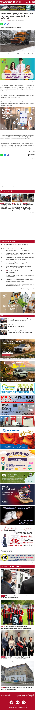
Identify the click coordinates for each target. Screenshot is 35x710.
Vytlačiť (31, 155)
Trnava (2, 596)
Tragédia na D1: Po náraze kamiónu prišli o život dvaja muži (19, 271)
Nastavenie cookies (21, 697)
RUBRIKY (18, 2)
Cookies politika (30, 697)
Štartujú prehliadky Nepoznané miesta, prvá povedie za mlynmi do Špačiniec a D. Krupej (20, 262)
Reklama (24, 695)
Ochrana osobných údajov (27, 694)
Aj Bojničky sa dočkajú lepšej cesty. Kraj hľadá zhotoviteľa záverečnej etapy (5, 205)
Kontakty (31, 695)
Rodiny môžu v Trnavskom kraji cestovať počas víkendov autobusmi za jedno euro (20, 258)
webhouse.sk (24, 707)
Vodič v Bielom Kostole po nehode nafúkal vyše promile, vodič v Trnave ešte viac (28, 206)
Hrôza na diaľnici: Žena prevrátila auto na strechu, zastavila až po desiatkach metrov (20, 280)
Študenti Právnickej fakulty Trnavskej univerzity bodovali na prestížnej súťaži (20, 331)
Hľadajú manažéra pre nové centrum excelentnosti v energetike (19, 325)
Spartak (3, 626)
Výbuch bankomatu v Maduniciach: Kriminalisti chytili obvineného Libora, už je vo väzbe (20, 284)
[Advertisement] (16, 172)
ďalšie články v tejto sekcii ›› (27, 289)
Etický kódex (18, 695)
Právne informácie (17, 694)
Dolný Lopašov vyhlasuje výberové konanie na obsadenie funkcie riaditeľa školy (18, 267)
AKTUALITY (3, 20)
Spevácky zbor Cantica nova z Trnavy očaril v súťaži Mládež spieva (19, 319)
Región (8, 20)
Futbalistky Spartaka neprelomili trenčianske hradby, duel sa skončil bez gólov (16, 627)
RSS (27, 695)
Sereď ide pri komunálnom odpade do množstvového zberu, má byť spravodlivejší (17, 206)
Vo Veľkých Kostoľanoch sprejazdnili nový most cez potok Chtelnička (20, 275)
